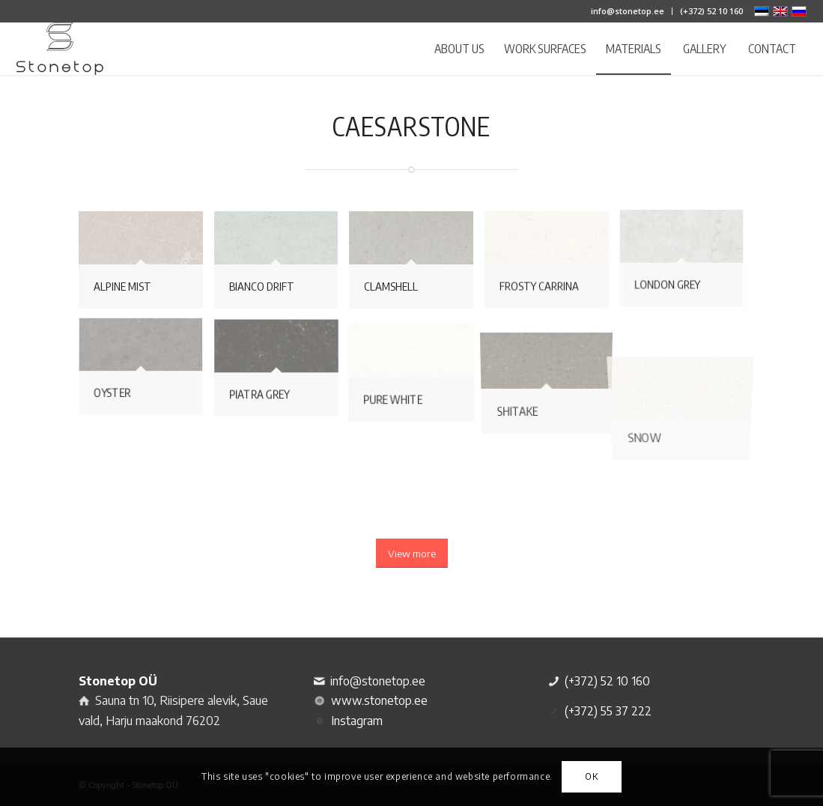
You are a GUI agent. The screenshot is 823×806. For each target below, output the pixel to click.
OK (591, 776)
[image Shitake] (552, 374)
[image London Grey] (687, 265)
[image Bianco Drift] (282, 265)
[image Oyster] (146, 374)
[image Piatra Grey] (282, 374)
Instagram (357, 720)
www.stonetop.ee (379, 700)
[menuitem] (627, 11)
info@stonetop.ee (627, 10)
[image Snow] (687, 374)
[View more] (412, 554)
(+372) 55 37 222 (608, 710)
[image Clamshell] (417, 265)
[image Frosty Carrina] (552, 265)
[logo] (59, 48)
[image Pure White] (417, 374)
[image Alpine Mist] (146, 265)
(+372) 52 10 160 (711, 10)
